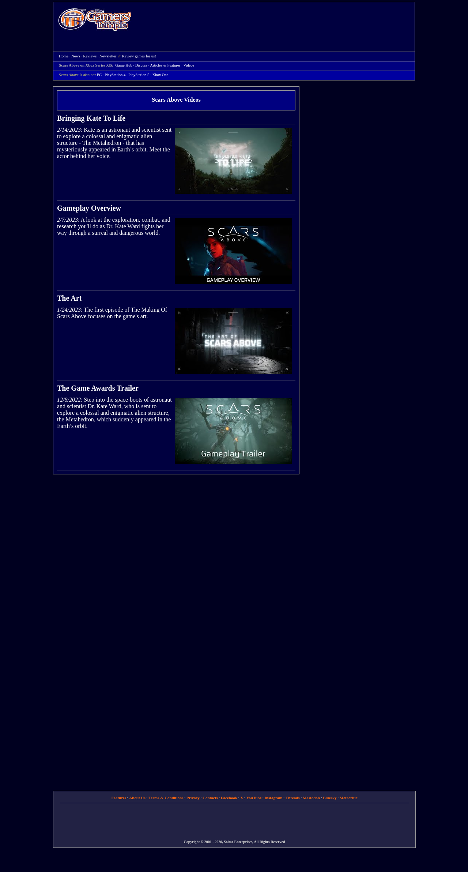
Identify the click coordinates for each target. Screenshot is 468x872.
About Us (137, 798)
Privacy (193, 798)
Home (94, 19)
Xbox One (160, 75)
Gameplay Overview (89, 208)
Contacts (210, 798)
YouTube (254, 798)
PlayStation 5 (138, 75)
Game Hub (123, 65)
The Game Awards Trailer (98, 388)
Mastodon (311, 798)
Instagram (274, 798)
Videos (189, 65)
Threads (293, 798)
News (75, 56)
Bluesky (329, 798)
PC (99, 75)
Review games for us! (139, 56)
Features (118, 798)
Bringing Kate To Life (91, 118)
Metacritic (349, 798)
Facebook (229, 798)
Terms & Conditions (166, 798)
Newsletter (107, 56)
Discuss (141, 65)
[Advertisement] (277, 20)
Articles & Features (165, 65)
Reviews (90, 56)
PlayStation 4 (115, 75)
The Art (69, 298)
